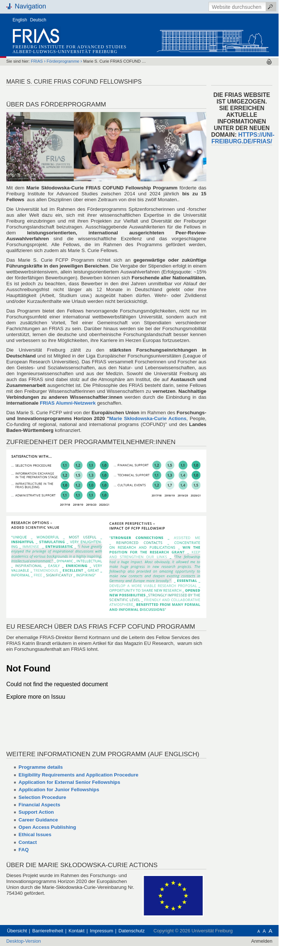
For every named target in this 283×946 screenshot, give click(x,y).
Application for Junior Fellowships (58, 789)
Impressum (101, 930)
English (20, 19)
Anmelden (261, 941)
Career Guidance (38, 820)
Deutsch (38, 19)
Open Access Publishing (47, 827)
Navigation (30, 6)
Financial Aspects (39, 804)
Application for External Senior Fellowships (69, 782)
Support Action (36, 812)
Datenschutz (132, 930)
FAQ (23, 849)
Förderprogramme (63, 61)
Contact (27, 842)
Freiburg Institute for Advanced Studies (69, 46)
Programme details (40, 767)
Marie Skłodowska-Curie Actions (147, 418)
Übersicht (17, 930)
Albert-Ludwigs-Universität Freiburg (65, 51)
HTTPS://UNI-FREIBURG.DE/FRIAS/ (243, 138)
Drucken (269, 62)
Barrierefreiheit (47, 930)
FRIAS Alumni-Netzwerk (68, 403)
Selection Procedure (42, 797)
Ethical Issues (34, 834)
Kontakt (76, 930)
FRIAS (37, 61)
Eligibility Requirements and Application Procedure (78, 775)
